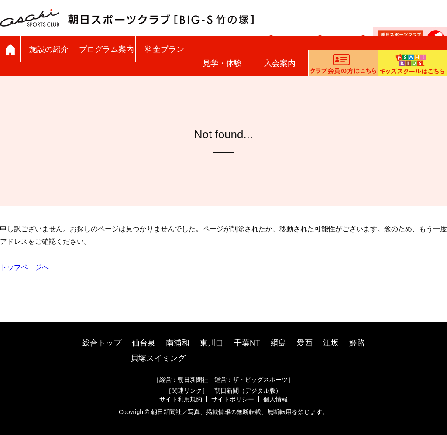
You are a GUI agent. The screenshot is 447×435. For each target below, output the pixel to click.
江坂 (331, 343)
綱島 (278, 343)
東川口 (212, 343)
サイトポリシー (232, 399)
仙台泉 (143, 343)
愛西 (305, 343)
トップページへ (24, 267)
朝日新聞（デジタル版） (248, 390)
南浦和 (177, 343)
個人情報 (275, 399)
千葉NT (247, 343)
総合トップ (101, 343)
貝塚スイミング (158, 358)
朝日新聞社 (193, 379)
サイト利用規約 (180, 399)
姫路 (357, 343)
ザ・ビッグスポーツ (260, 379)
